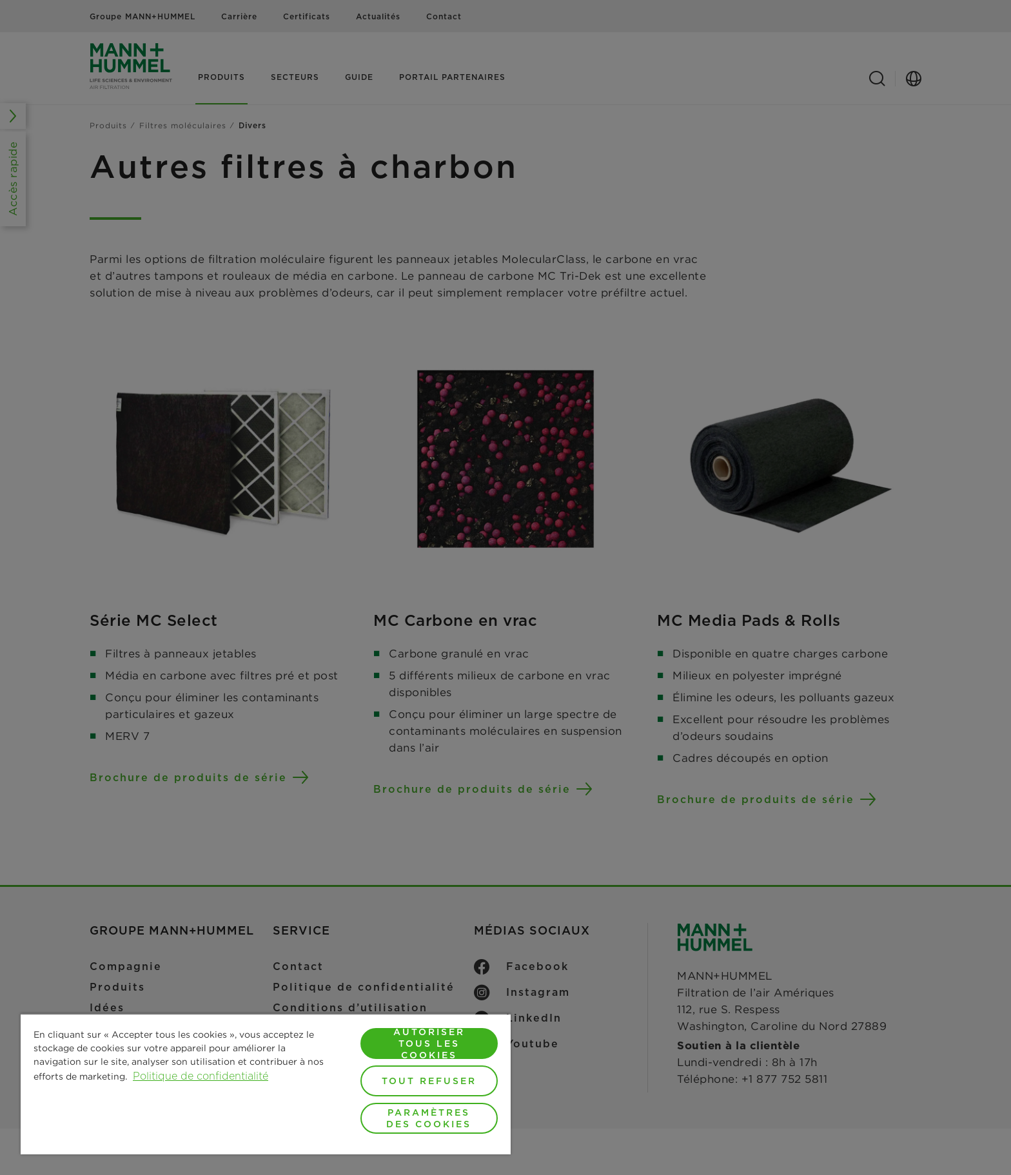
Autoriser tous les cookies (429, 1043)
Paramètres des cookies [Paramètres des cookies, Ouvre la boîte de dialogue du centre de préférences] (428, 1118)
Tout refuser (429, 1081)
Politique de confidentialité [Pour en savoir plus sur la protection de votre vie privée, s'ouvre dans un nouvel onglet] (200, 1076)
